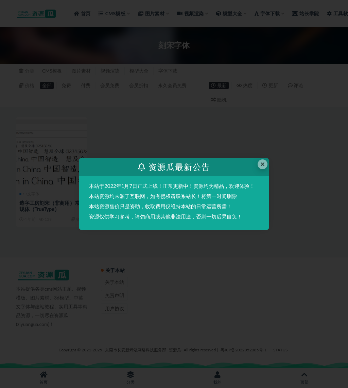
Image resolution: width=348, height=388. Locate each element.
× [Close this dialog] (262, 164)
